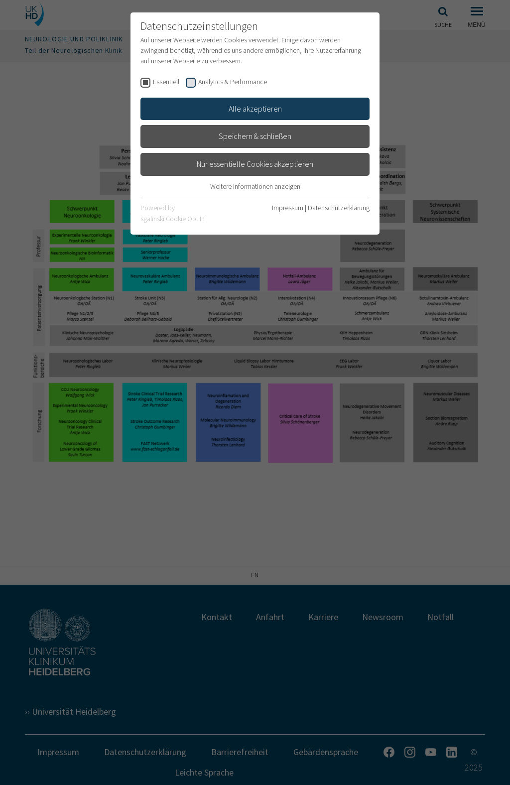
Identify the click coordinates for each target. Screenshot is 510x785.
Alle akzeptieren (255, 109)
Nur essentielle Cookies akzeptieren (255, 164)
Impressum (287, 207)
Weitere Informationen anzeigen (255, 186)
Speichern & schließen (255, 136)
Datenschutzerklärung (339, 207)
